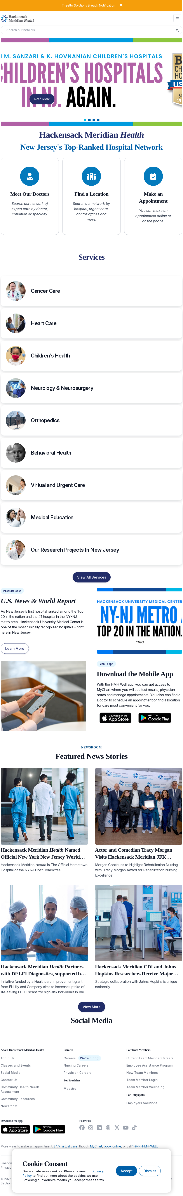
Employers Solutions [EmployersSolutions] (141, 1103)
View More (92, 1007)
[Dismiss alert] (117, 5)
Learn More (14, 648)
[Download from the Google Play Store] (49, 1129)
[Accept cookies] (126, 1171)
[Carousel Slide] (91, 82)
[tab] (85, 120)
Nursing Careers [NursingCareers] (76, 1065)
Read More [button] (42, 99)
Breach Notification (101, 5)
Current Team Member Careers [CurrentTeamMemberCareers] (149, 1058)
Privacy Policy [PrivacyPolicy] (11, 1167)
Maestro (70, 1088)
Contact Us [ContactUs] (9, 1080)
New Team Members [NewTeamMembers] (142, 1072)
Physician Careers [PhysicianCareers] (77, 1072)
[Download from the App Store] (15, 1129)
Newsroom (9, 1106)
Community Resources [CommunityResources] (18, 1099)
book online (112, 1146)
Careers (70, 1058)
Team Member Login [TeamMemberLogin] (142, 1080)
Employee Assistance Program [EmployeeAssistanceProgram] (149, 1065)
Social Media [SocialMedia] (11, 1072)
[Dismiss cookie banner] (150, 1171)
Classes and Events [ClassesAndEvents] (16, 1065)
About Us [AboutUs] (7, 1058)
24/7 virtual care (65, 1146)
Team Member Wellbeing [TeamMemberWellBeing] (145, 1087)
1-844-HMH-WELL (145, 1146)
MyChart (96, 1146)
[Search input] (89, 30)
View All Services (91, 577)
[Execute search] (179, 30)
